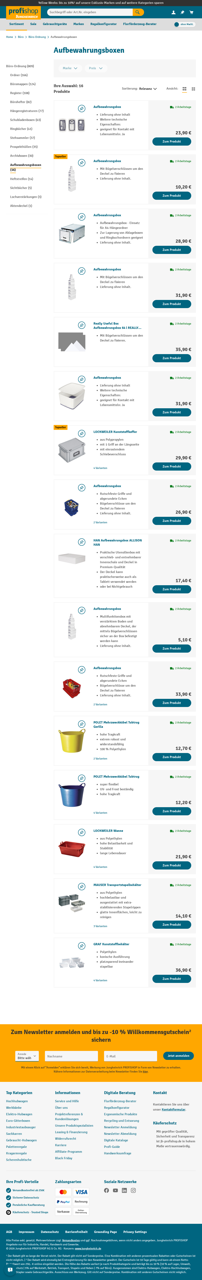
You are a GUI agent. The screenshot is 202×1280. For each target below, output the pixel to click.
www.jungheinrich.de (88, 1248)
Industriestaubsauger (21, 1127)
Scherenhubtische (18, 1160)
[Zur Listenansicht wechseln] (184, 89)
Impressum (26, 1232)
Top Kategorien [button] (19, 1092)
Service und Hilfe (67, 1101)
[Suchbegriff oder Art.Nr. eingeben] (90, 12)
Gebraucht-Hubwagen (21, 1140)
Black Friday (63, 1158)
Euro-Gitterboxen (18, 1121)
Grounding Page (105, 1232)
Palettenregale (16, 1147)
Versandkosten (71, 1240)
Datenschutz (50, 1232)
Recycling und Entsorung (121, 1121)
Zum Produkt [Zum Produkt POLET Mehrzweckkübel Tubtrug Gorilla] (172, 757)
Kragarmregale (16, 1153)
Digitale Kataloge (116, 1140)
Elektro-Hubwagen (19, 1114)
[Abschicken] (178, 1056)
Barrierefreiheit (76, 1232)
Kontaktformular (173, 1110)
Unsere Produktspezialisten (74, 1126)
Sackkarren (14, 1134)
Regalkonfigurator (116, 1108)
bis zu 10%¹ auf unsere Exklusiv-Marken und (90, 3)
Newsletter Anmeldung (120, 1127)
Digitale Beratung (120, 1092)
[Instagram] (133, 1191)
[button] (125, 1094)
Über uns (61, 1108)
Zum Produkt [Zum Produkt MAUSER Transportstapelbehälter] (172, 925)
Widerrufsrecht (65, 1139)
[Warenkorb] (191, 12)
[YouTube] (115, 1191)
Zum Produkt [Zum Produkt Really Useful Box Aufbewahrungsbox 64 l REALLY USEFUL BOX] (172, 358)
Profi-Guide (112, 1147)
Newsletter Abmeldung (120, 1134)
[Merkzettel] (182, 12)
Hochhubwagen (17, 1101)
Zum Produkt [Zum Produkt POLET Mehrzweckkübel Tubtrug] (172, 811)
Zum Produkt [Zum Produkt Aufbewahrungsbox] (172, 141)
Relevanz (148, 89)
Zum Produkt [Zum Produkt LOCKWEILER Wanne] (172, 865)
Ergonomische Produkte (120, 1114)
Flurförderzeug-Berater (120, 1101)
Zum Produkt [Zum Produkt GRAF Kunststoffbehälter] (172, 979)
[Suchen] (138, 12)
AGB (9, 1232)
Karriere (60, 1145)
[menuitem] (173, 12)
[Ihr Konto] (173, 12)
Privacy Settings (135, 1232)
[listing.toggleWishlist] (81, 108)
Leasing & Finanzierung (71, 1132)
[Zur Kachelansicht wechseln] (193, 88)
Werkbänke (14, 1108)
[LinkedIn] (124, 1191)
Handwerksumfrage (117, 1153)
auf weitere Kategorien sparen (143, 3)
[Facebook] (106, 1191)
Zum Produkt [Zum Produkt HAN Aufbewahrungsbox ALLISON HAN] (172, 589)
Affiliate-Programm (68, 1152)
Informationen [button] (67, 1092)
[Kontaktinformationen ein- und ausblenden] (10, 1270)
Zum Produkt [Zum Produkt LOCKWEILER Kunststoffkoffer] (172, 466)
